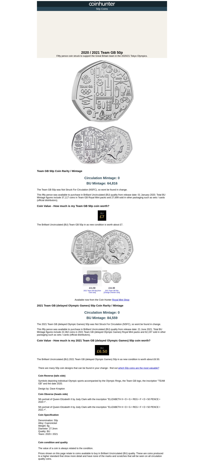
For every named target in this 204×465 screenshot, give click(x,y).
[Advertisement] (102, 31)
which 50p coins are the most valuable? (138, 368)
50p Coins (102, 8)
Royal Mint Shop (120, 300)
